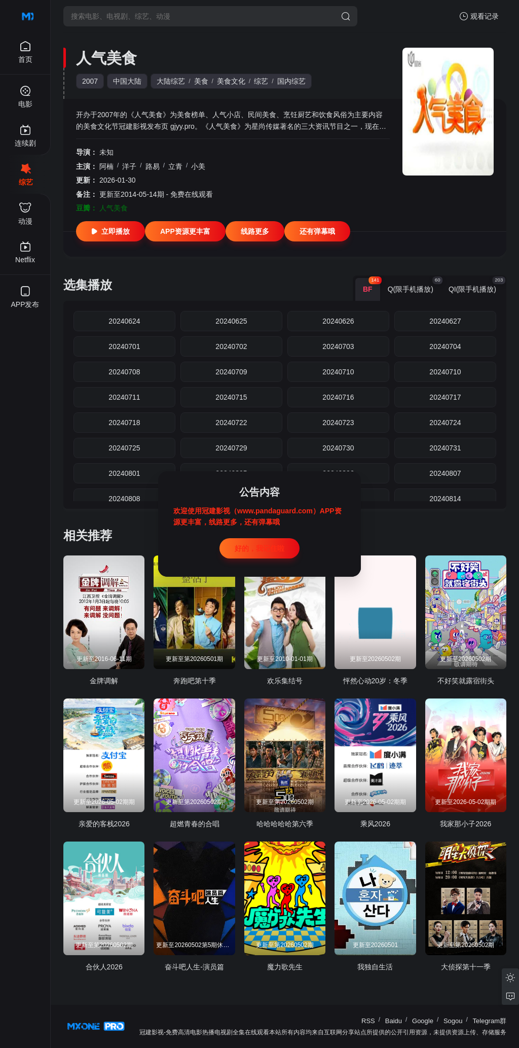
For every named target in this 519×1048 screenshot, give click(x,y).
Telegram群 (489, 1021)
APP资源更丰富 (185, 231)
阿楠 (106, 166)
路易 (152, 166)
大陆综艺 (171, 81)
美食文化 (231, 81)
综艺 (261, 81)
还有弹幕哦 (317, 231)
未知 (106, 152)
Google (422, 1021)
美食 (201, 81)
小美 (198, 166)
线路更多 (255, 231)
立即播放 (110, 231)
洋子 (129, 166)
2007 (90, 81)
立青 (175, 166)
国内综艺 (291, 81)
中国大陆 (127, 81)
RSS (368, 1021)
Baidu (393, 1021)
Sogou (453, 1021)
